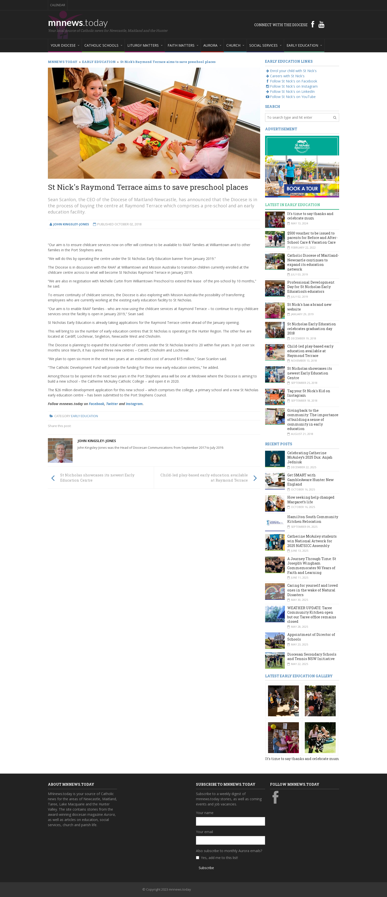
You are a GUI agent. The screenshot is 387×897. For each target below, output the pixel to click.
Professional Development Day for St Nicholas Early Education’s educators (310, 287)
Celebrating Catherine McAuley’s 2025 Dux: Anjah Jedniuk (309, 457)
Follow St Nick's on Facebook (291, 81)
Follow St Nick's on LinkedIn (290, 91)
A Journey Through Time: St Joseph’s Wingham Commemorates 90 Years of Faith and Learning (311, 565)
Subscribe (206, 867)
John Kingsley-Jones (96, 440)
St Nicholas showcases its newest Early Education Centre (309, 373)
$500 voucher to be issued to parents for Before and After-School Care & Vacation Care (312, 238)
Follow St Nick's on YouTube (290, 96)
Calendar (57, 5)
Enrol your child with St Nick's (291, 70)
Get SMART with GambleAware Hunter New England (310, 480)
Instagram (134, 403)
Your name (204, 812)
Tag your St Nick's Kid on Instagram (308, 393)
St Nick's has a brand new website (309, 307)
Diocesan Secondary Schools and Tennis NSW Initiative (311, 656)
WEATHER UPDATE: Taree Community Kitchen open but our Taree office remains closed (311, 614)
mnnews (78, 22)
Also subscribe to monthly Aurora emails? (229, 850)
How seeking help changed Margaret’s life (310, 499)
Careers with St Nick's (285, 76)
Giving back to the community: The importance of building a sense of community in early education (312, 419)
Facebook (96, 403)
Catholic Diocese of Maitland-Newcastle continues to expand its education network (313, 262)
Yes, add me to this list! (219, 857)
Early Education (84, 416)
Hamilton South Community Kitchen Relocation (312, 519)
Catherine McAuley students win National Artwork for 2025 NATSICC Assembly (312, 541)
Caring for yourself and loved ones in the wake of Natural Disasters (312, 590)
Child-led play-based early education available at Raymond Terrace (310, 351)
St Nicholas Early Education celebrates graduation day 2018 (311, 328)
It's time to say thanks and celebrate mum (310, 216)
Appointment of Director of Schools (311, 637)
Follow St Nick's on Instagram (291, 86)
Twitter (112, 403)
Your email (204, 831)
